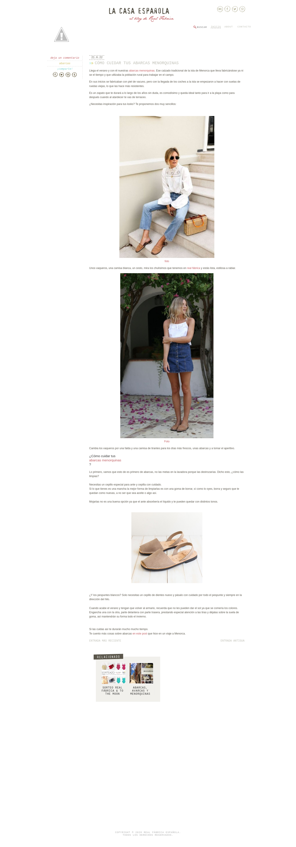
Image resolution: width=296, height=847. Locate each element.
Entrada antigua (233, 640)
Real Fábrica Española (161, 832)
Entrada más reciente (105, 640)
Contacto (244, 26)
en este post (140, 633)
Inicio (216, 26)
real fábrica (193, 268)
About (229, 26)
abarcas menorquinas (141, 70)
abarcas (64, 63)
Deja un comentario (64, 58)
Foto (167, 441)
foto (167, 261)
